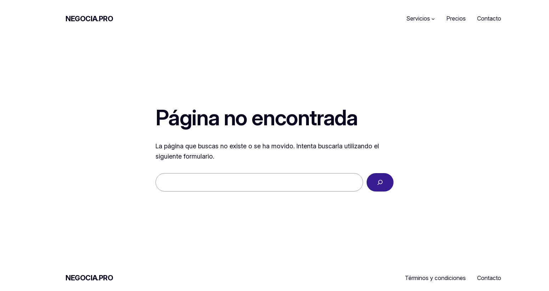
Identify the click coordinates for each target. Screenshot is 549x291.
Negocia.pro (89, 19)
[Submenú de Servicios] (433, 19)
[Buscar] (380, 182)
